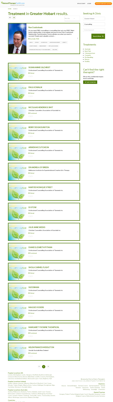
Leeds (24, 367)
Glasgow (29, 367)
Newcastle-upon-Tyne (35, 371)
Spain (82, 387)
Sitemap (99, 398)
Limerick (20, 376)
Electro (87, 59)
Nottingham (50, 369)
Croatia (102, 387)
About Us (55, 398)
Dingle (20, 378)
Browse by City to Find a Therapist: (93, 372)
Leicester (11, 371)
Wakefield (31, 369)
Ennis (30, 378)
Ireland (13, 395)
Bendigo (36, 390)
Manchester (18, 369)
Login (89, 3)
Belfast (25, 371)
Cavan (49, 376)
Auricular (87, 49)
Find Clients (93, 398)
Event (103, 400)
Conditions (86, 398)
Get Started (90, 82)
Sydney (10, 384)
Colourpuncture (90, 53)
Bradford (42, 367)
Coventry (43, 369)
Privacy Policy (78, 398)
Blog (103, 398)
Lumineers (101, 382)
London (10, 367)
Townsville (33, 388)
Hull (50, 371)
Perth (29, 384)
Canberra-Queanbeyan (22, 386)
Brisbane (24, 384)
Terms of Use (69, 398)
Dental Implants (94, 378)
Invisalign (94, 382)
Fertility (87, 61)
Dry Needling (89, 57)
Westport (18, 380)
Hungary (62, 387)
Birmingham (17, 367)
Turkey (72, 387)
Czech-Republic (89, 387)
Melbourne (16, 384)
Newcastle (11, 386)
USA (23, 395)
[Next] (48, 359)
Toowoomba (46, 388)
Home (9, 8)
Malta (88, 389)
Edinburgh (48, 367)
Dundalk (24, 380)
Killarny (25, 378)
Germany (102, 389)
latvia (92, 389)
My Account (81, 3)
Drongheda (47, 378)
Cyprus (83, 389)
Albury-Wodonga (13, 390)
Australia (19, 395)
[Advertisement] (32, 59)
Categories (62, 398)
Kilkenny (26, 376)
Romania (97, 387)
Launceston (23, 390)
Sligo (53, 378)
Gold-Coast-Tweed (44, 384)
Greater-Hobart (17, 388)
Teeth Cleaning (95, 380)
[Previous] (39, 359)
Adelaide (34, 384)
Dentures (85, 380)
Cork (45, 376)
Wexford (40, 376)
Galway (15, 376)
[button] (72, 18)
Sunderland (18, 371)
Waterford (33, 376)
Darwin (53, 388)
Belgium (78, 389)
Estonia (96, 389)
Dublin (10, 376)
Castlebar (11, 380)
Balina (30, 380)
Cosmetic (88, 55)
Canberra (34, 386)
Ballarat (30, 390)
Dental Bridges (72, 378)
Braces (64, 378)
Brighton (46, 371)
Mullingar (40, 378)
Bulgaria (77, 387)
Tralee (15, 378)
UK (9, 395)
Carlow (34, 378)
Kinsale (10, 378)
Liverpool (11, 369)
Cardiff (37, 369)
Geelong (26, 388)
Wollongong (41, 386)
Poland (67, 387)
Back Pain (88, 51)
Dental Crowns (83, 378)
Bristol (25, 369)
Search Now (98, 36)
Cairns (39, 388)
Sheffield (35, 367)
